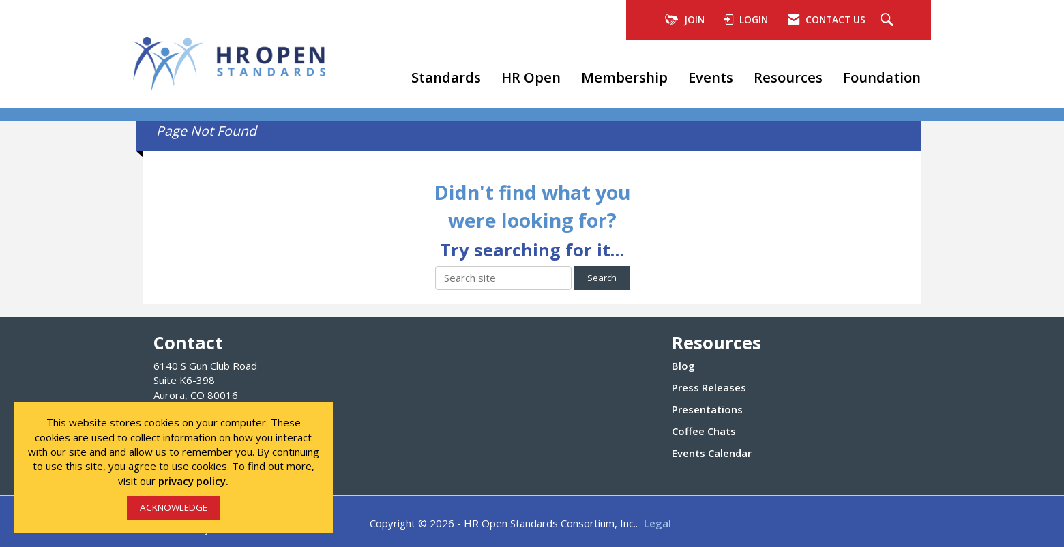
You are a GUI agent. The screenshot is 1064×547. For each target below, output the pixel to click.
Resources (788, 77)
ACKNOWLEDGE (173, 507)
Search (602, 277)
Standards (446, 77)
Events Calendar (712, 453)
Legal (657, 523)
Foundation (882, 77)
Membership (624, 77)
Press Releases (709, 387)
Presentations (707, 409)
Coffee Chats (704, 431)
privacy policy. (193, 481)
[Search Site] (889, 20)
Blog (683, 365)
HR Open (531, 77)
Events (710, 77)
